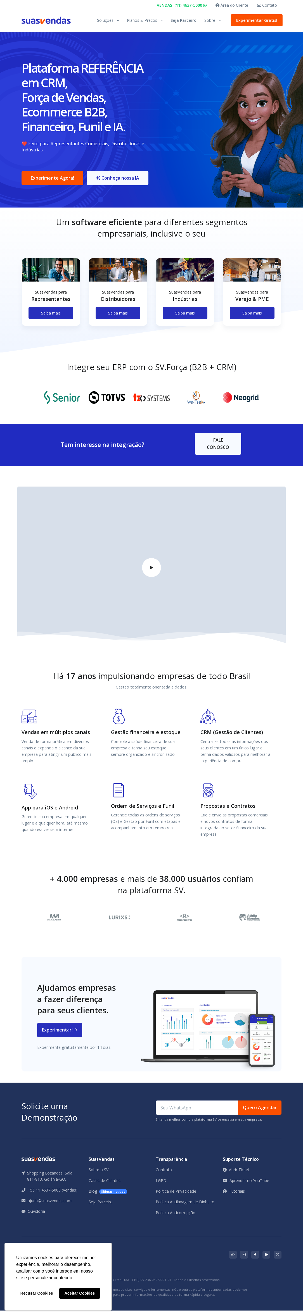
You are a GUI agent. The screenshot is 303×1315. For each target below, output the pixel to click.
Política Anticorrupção (175, 1217)
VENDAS (182, 5)
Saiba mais (51, 317)
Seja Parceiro (184, 20)
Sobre (209, 20)
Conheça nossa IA (119, 180)
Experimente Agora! (52, 180)
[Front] (46, 20)
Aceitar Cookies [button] (79, 1293)
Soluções (105, 20)
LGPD (161, 1185)
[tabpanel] (51, 301)
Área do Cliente (232, 5)
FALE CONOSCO (218, 448)
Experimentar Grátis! (255, 20)
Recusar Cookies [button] (36, 1293)
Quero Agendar (260, 1112)
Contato (267, 5)
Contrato (164, 1174)
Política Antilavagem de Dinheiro (185, 1206)
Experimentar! (59, 1034)
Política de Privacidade (176, 1195)
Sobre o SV (98, 1174)
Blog (108, 1196)
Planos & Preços (142, 20)
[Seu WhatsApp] (197, 1112)
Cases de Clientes (104, 1185)
